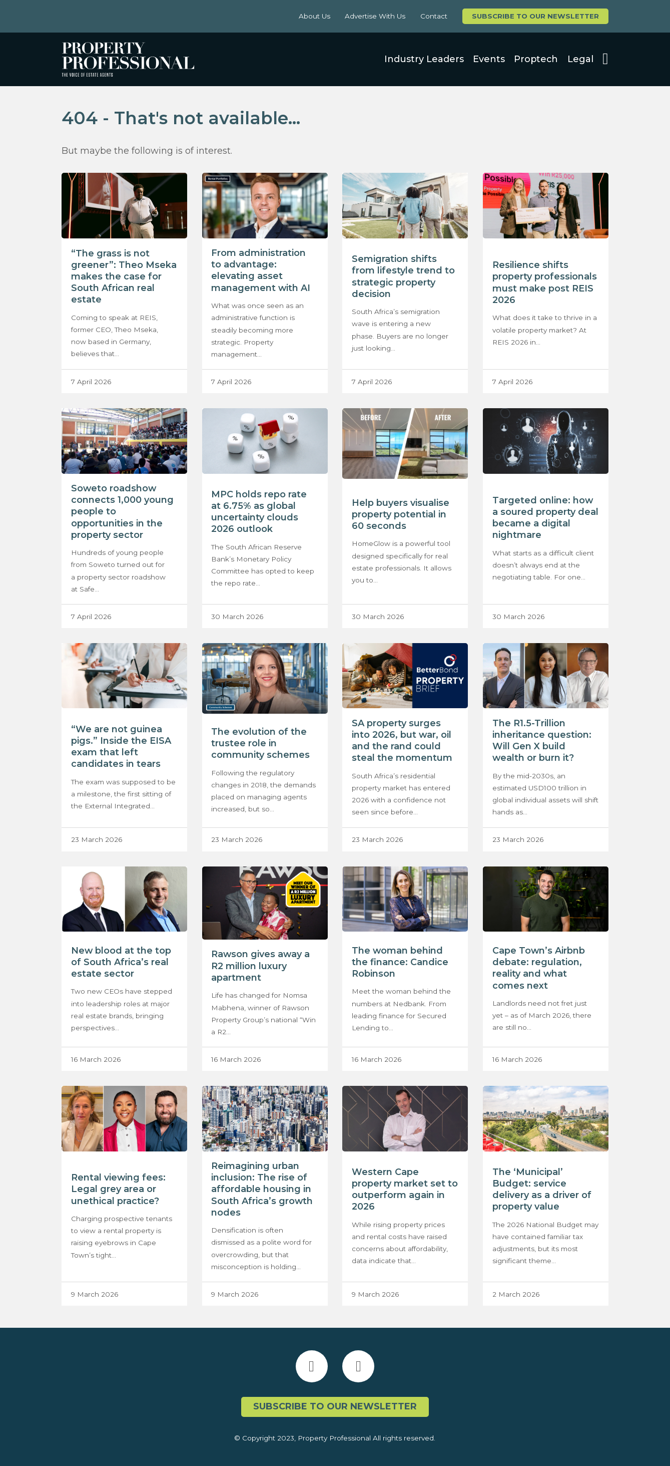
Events (489, 59)
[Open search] (605, 59)
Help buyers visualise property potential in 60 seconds (400, 514)
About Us (314, 16)
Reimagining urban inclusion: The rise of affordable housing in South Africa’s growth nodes (262, 1189)
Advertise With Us (375, 16)
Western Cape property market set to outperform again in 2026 (405, 1189)
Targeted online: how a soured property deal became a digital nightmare (545, 517)
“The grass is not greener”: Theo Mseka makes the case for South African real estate (124, 277)
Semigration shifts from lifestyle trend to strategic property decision (403, 276)
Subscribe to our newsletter (535, 16)
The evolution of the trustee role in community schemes (260, 743)
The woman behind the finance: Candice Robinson (400, 962)
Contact (433, 16)
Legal (580, 59)
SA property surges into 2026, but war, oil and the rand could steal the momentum (402, 740)
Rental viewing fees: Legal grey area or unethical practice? (118, 1189)
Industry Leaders (424, 59)
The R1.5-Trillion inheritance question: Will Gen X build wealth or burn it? (541, 740)
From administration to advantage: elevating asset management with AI (260, 270)
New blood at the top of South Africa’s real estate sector (121, 962)
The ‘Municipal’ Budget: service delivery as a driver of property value (541, 1189)
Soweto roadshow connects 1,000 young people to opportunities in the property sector (122, 511)
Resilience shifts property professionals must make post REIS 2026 (544, 282)
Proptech (536, 59)
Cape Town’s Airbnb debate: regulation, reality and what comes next (538, 968)
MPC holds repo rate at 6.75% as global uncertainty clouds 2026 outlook (259, 511)
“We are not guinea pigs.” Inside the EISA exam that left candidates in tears (121, 746)
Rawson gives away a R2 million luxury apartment (260, 966)
